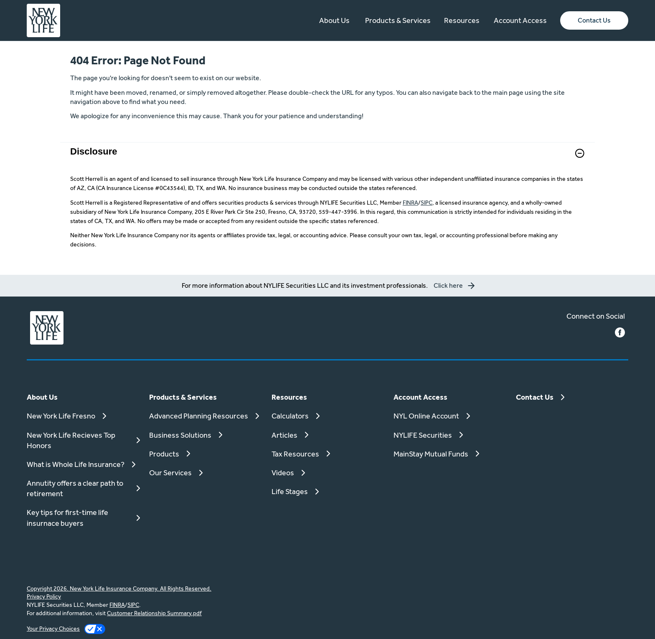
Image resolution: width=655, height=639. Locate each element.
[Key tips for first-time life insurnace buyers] (83, 517)
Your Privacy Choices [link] (53, 628)
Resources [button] (462, 20)
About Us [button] (334, 20)
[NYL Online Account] (450, 416)
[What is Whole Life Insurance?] (83, 464)
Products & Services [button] (398, 20)
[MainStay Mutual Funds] (450, 454)
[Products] (205, 454)
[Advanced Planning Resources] (205, 416)
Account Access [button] (520, 20)
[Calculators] (328, 416)
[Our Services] (205, 472)
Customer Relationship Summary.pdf (154, 613)
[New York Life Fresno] (83, 416)
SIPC (426, 202)
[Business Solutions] (205, 435)
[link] (327, 158)
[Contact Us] (572, 397)
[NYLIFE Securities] (450, 435)
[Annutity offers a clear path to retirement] (83, 488)
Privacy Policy (44, 596)
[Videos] (328, 472)
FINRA (410, 202)
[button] (594, 20)
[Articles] (328, 435)
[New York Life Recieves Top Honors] (83, 440)
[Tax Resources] (328, 454)
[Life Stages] (328, 491)
